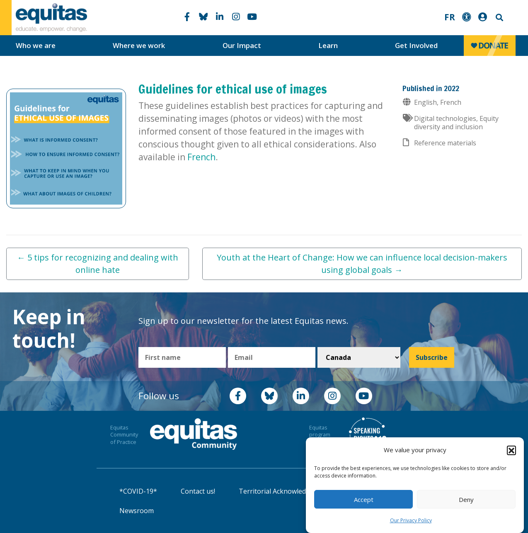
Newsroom (136, 510)
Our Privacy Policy (411, 520)
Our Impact (242, 45)
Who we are (36, 45)
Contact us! (198, 491)
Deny (466, 499)
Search (498, 17)
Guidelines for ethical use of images (232, 89)
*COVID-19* (138, 491)
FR (449, 17)
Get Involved (416, 45)
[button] (511, 450)
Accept (363, 499)
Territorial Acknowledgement (284, 491)
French (201, 157)
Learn (328, 45)
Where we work (139, 45)
